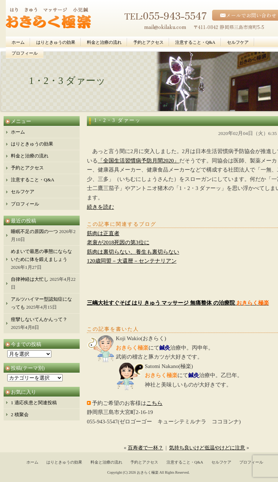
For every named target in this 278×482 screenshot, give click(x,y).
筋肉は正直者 (103, 233)
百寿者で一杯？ (145, 448)
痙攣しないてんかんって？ (39, 319)
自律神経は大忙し (30, 279)
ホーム (18, 42)
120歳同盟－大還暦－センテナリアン (132, 261)
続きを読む (100, 207)
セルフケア (238, 42)
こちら (154, 403)
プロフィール (25, 53)
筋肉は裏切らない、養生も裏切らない (133, 252)
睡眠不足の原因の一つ (34, 231)
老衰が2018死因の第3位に (118, 242)
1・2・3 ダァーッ (117, 120)
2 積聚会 (20, 414)
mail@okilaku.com (165, 26)
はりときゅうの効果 (55, 42)
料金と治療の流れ (104, 42)
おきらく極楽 (148, 472)
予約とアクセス (148, 42)
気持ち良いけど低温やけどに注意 (207, 448)
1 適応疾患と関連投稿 (34, 402)
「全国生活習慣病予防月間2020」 (138, 161)
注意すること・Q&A (195, 42)
